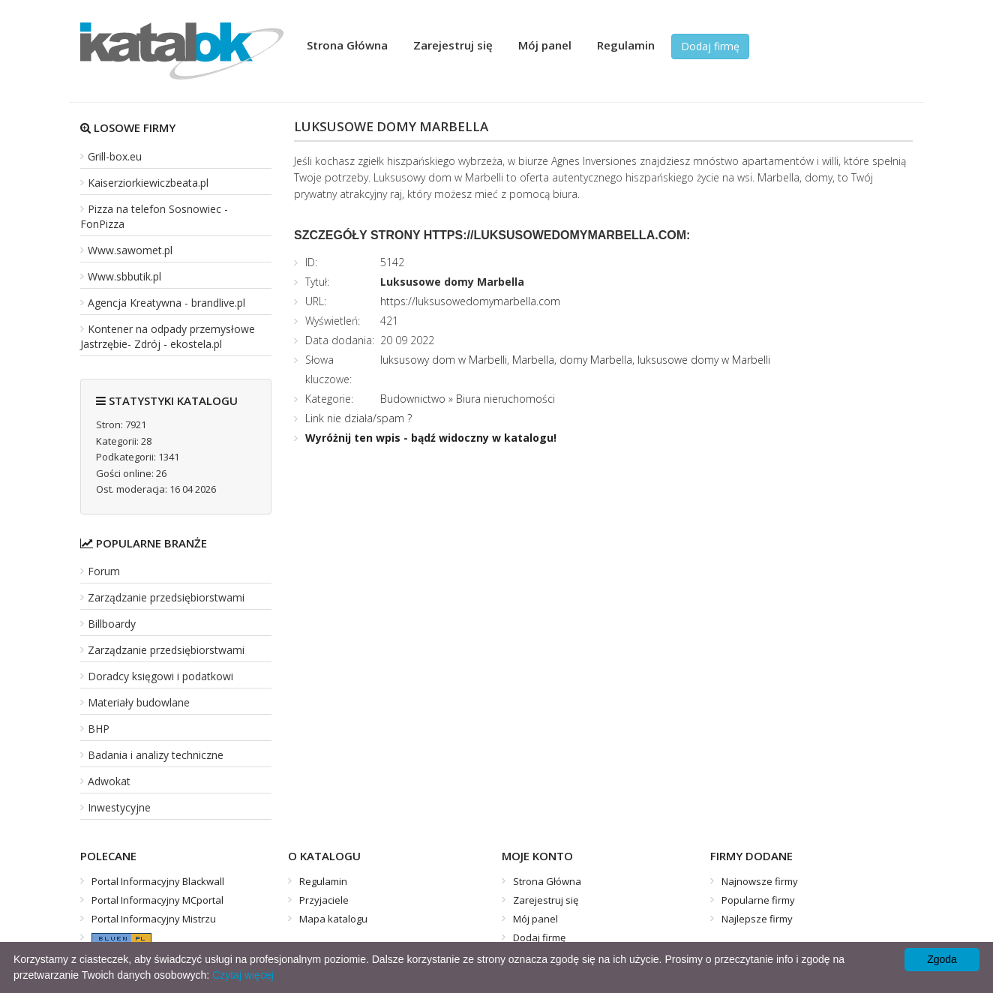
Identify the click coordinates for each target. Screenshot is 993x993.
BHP (99, 729)
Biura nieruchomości (505, 399)
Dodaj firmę (710, 46)
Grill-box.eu (115, 156)
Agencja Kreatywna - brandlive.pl (166, 303)
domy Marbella (596, 359)
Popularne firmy (758, 900)
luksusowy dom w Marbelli (443, 359)
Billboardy (112, 623)
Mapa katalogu (333, 919)
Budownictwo (413, 399)
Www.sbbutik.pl (124, 276)
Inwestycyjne (119, 807)
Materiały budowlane (139, 702)
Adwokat (109, 781)
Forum (104, 571)
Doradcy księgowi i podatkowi (160, 676)
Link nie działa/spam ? (358, 418)
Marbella (533, 359)
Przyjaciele (324, 900)
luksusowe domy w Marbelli (704, 359)
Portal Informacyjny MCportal (158, 900)
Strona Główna (347, 45)
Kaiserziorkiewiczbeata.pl (148, 183)
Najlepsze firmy (757, 919)
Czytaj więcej (243, 975)
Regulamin (626, 45)
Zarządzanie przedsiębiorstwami (166, 597)
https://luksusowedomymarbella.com (470, 301)
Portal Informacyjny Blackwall (158, 881)
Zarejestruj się (453, 45)
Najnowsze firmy (760, 881)
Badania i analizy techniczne (156, 755)
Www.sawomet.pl (130, 250)
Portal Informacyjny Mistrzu (154, 919)
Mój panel (545, 45)
